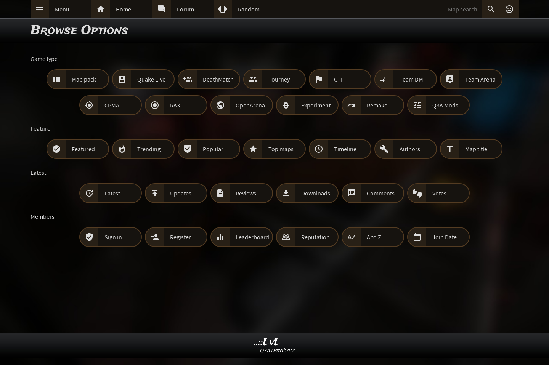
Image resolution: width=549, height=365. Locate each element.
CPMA (111, 105)
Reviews (246, 193)
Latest (112, 193)
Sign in (113, 237)
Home (123, 9)
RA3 (175, 105)
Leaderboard (252, 237)
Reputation (315, 237)
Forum (185, 9)
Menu (62, 9)
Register (180, 237)
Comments (381, 193)
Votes (439, 193)
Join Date (444, 237)
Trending (149, 149)
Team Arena (480, 79)
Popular (213, 149)
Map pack (84, 79)
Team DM (411, 79)
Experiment (316, 105)
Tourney (279, 79)
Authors (410, 149)
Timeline (345, 149)
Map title (476, 149)
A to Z (374, 237)
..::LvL (267, 342)
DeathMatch (218, 79)
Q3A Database (277, 350)
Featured (83, 149)
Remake (377, 105)
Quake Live (151, 79)
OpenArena (250, 105)
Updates (180, 193)
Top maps (281, 149)
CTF (339, 79)
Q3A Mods (445, 105)
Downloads (315, 193)
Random (249, 9)
